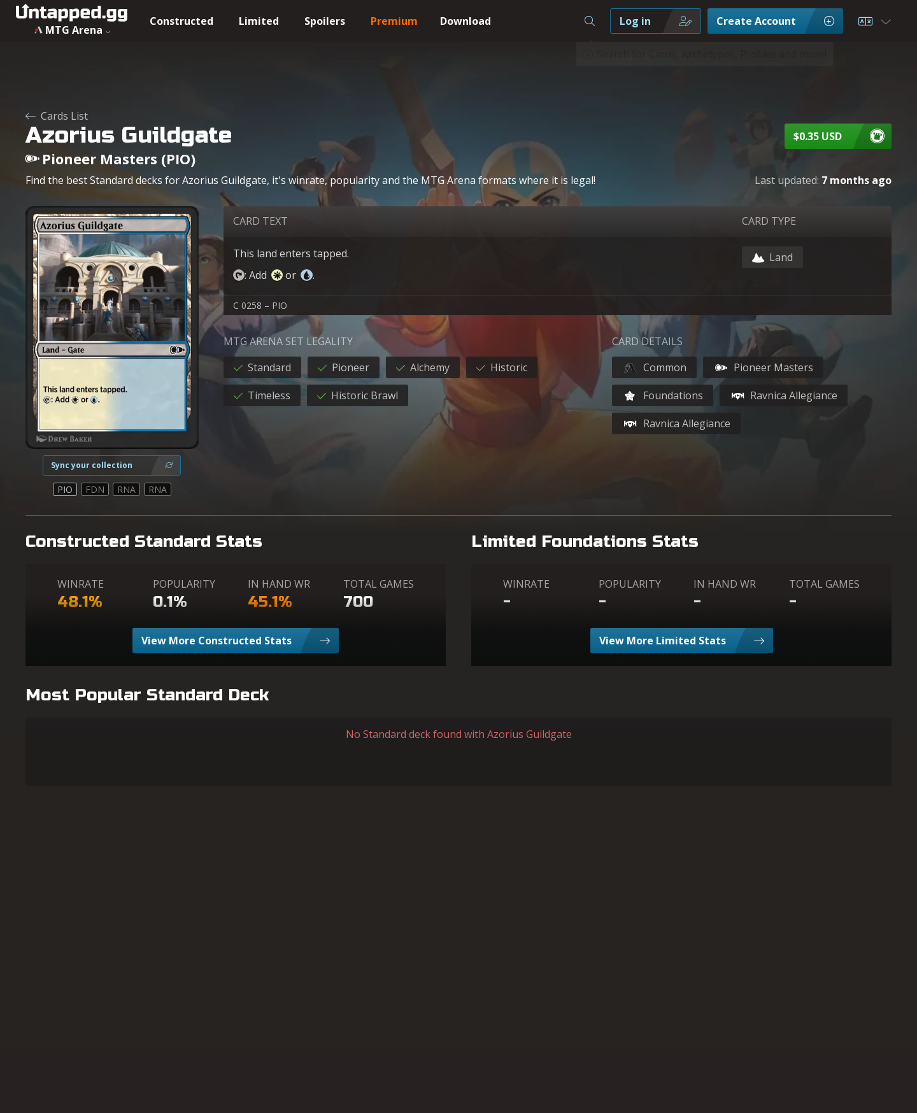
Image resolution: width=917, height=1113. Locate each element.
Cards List (56, 116)
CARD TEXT (260, 221)
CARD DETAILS (647, 341)
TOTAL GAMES (378, 584)
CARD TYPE (769, 221)
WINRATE (80, 584)
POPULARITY (184, 584)
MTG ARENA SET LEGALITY (288, 341)
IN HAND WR (279, 584)
